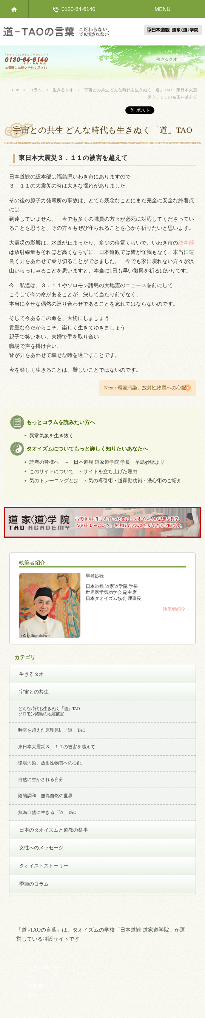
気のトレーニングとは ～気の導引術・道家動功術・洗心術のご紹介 (105, 481)
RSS (32, 995)
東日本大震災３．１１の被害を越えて (56, 746)
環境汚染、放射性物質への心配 (50, 763)
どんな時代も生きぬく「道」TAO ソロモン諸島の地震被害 (49, 711)
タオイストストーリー (43, 866)
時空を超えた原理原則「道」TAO (52, 730)
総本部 (186, 243)
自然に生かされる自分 (40, 779)
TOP (15, 90)
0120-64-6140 (74, 9)
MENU (162, 9)
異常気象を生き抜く (51, 435)
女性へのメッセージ (41, 847)
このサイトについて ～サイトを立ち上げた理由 (83, 471)
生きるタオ (62, 90)
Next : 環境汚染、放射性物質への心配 (145, 388)
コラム (35, 90)
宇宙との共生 (34, 692)
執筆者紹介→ (176, 609)
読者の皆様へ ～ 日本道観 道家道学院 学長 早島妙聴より (96, 462)
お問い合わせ (43, 968)
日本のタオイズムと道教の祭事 (53, 830)
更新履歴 (37, 986)
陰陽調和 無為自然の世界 (45, 795)
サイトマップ (43, 977)
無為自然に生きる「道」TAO (47, 812)
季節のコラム (34, 884)
